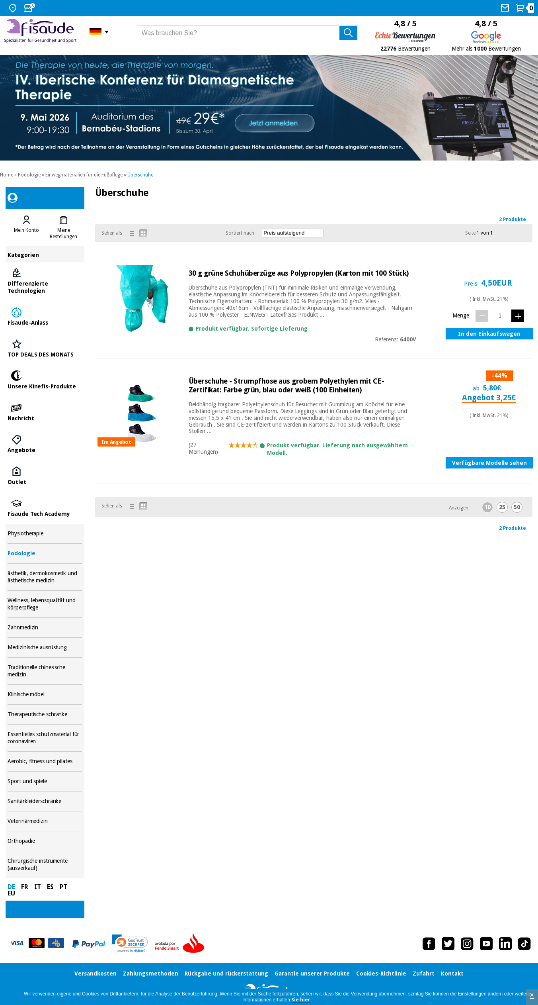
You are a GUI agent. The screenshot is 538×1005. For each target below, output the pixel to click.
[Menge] (500, 316)
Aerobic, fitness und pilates (45, 761)
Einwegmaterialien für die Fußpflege (84, 175)
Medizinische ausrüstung (45, 647)
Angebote (45, 444)
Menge (460, 315)
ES (50, 887)
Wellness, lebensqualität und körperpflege (45, 604)
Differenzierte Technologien (45, 281)
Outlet (45, 476)
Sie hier (300, 1000)
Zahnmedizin (45, 627)
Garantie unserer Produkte (312, 973)
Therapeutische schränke (45, 714)
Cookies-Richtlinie (381, 973)
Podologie (29, 175)
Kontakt (452, 973)
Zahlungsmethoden (150, 973)
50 (517, 507)
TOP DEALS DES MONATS (45, 348)
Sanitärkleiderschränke (45, 801)
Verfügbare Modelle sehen (489, 463)
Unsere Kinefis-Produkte (45, 380)
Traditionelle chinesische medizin (45, 671)
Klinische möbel (45, 694)
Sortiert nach (240, 233)
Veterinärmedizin (45, 821)
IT (37, 887)
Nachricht (45, 412)
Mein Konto (26, 230)
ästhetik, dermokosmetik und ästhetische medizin (45, 577)
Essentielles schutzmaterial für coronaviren (45, 738)
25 (502, 507)
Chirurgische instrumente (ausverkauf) (45, 864)
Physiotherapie (45, 533)
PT (63, 887)
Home (6, 175)
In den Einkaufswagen (489, 334)
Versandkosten (95, 973)
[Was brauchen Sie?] (247, 32)
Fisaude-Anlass (45, 317)
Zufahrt (424, 973)
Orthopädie (45, 841)
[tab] (26, 227)
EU (11, 893)
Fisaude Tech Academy (45, 508)
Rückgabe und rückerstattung (226, 973)
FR (24, 887)
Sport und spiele (45, 781)
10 (487, 507)
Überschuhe (140, 175)
